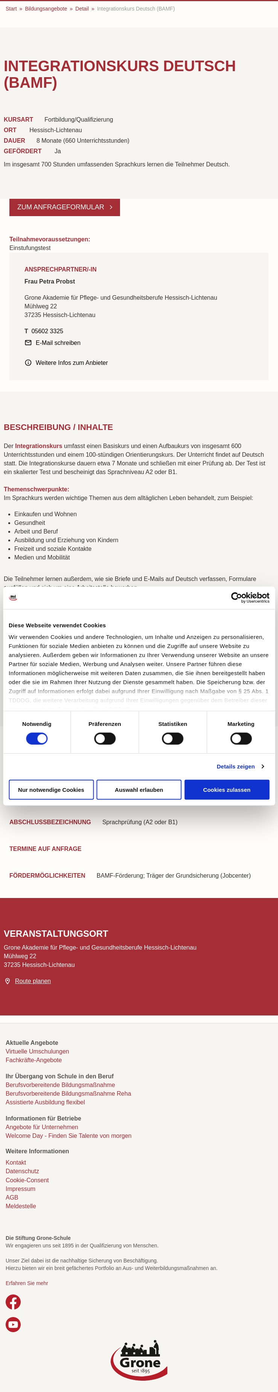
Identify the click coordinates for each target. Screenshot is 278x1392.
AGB (12, 1197)
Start (11, 9)
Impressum (20, 1189)
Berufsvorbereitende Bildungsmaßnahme (60, 1085)
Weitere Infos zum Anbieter (72, 363)
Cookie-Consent (27, 1180)
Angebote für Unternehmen (42, 1127)
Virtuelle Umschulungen (37, 1051)
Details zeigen (236, 766)
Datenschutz (22, 1171)
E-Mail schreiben (58, 343)
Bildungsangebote (46, 9)
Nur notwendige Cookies (51, 789)
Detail (82, 9)
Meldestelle (21, 1206)
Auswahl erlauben (139, 789)
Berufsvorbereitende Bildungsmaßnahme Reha (68, 1093)
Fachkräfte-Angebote (34, 1060)
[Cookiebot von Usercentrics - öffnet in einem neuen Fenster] (236, 597)
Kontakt (16, 1162)
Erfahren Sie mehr (27, 1283)
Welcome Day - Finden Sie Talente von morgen (69, 1136)
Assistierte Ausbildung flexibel (45, 1102)
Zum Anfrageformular (61, 207)
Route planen (33, 981)
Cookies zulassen (227, 789)
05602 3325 (48, 331)
